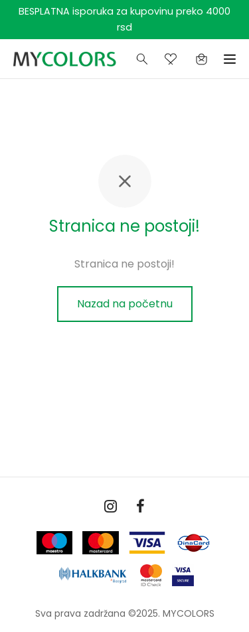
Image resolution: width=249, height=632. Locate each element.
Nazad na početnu (125, 303)
